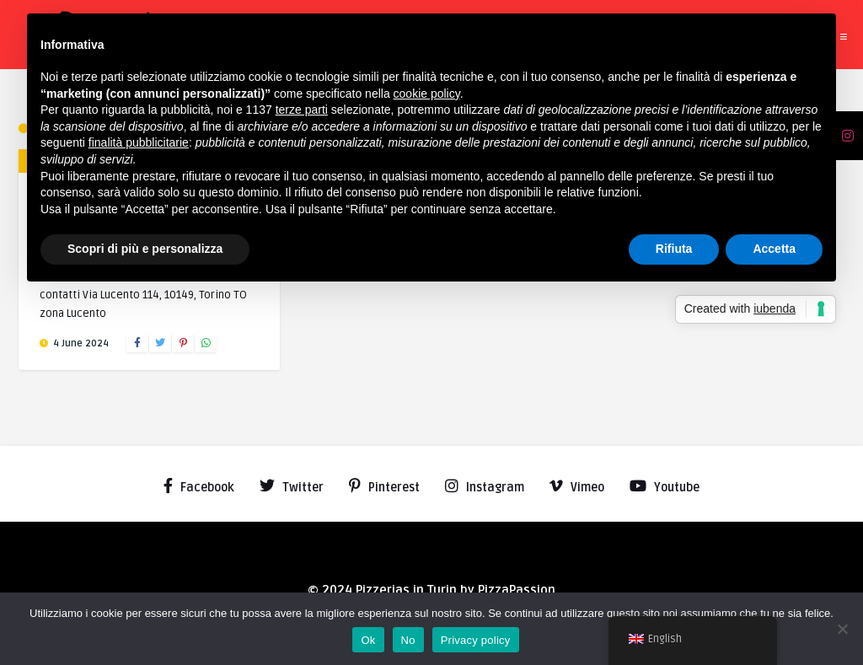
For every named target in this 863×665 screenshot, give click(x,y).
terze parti (302, 109)
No (408, 640)
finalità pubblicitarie (138, 142)
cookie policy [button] (427, 93)
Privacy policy (476, 640)
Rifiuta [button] (674, 248)
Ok (368, 640)
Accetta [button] (774, 248)
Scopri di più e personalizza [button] (144, 248)
